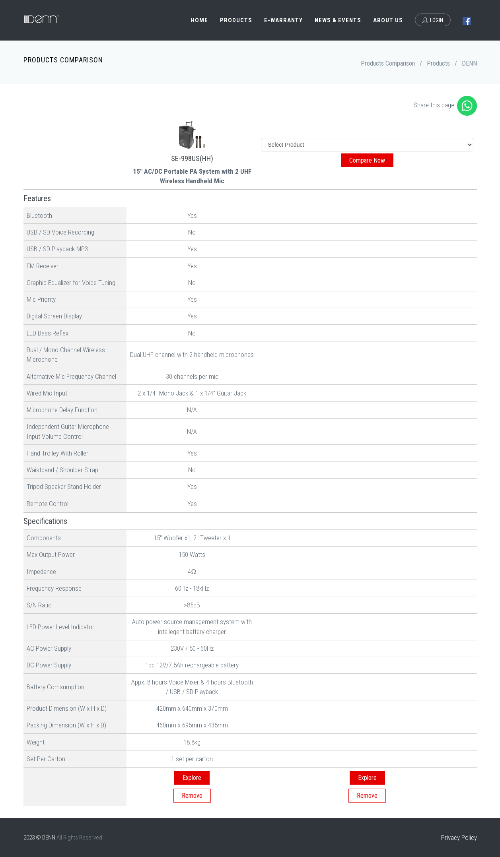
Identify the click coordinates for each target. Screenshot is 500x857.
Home (199, 20)
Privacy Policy (459, 837)
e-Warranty (283, 20)
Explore (192, 777)
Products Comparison (388, 63)
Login (432, 20)
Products (236, 20)
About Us (388, 20)
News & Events (338, 20)
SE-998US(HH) (192, 158)
